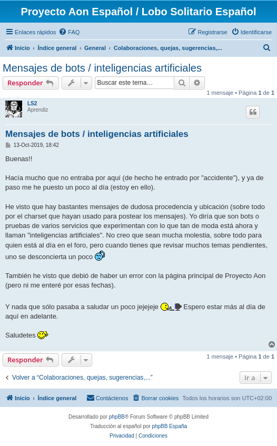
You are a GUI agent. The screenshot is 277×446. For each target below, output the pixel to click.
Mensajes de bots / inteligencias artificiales (102, 68)
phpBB (117, 417)
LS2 (32, 103)
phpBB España (169, 426)
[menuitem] (69, 32)
